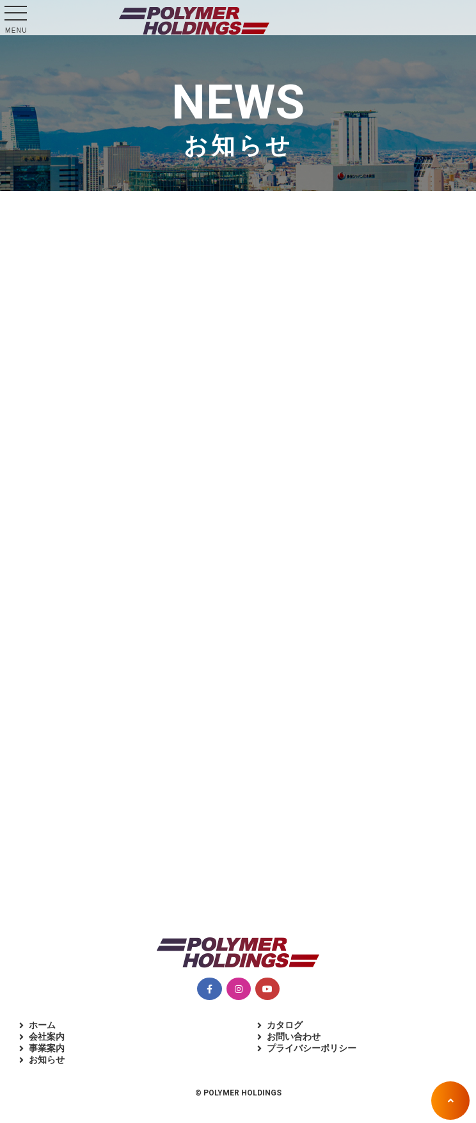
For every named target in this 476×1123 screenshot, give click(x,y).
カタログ (285, 1025)
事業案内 (47, 1048)
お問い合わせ (294, 1036)
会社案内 (47, 1036)
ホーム (42, 1025)
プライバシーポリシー (311, 1048)
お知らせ (47, 1059)
